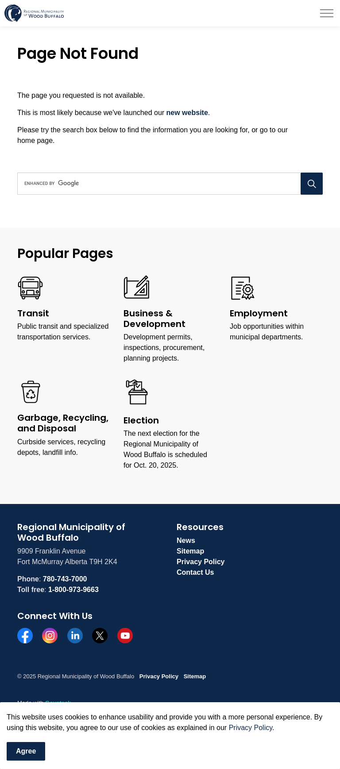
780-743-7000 (65, 579)
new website (187, 112)
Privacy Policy (201, 561)
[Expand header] (326, 13)
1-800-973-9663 (73, 589)
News (186, 540)
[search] (168, 184)
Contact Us (195, 572)
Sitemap (190, 551)
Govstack (58, 703)
